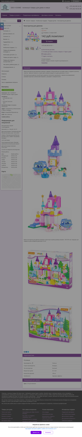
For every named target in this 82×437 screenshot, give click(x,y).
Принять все (36, 432)
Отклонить (48, 432)
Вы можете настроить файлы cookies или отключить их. (40, 428)
